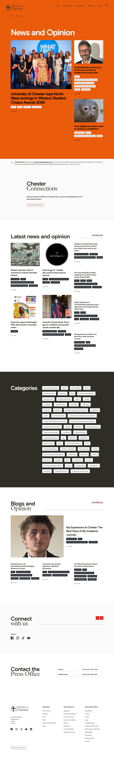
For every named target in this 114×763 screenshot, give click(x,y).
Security (87, 741)
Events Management (58, 416)
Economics (47, 410)
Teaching (88, 460)
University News (36, 107)
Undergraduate (33, 285)
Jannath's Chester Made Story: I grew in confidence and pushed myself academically (56, 325)
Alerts (44, 726)
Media (59, 443)
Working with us (89, 738)
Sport (67, 460)
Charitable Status (89, 723)
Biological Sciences (79, 132)
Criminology (85, 404)
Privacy (87, 717)
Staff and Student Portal (49, 723)
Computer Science (60, 404)
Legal (86, 720)
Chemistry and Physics (64, 399)
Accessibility (88, 711)
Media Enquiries (69, 674)
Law (63, 438)
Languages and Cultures (50, 438)
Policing (95, 449)
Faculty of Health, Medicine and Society (84, 83)
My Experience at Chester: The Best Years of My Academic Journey (85, 336)
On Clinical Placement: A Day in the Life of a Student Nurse (85, 565)
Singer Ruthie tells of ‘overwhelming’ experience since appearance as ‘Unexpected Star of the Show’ (86, 305)
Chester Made (62, 331)
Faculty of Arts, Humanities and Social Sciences (85, 79)
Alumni (76, 280)
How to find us (46, 711)
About (17, 16)
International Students (70, 714)
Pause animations (18, 747)
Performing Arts (84, 319)
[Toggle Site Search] (107, 5)
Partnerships (88, 735)
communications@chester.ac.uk (42, 162)
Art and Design (15, 279)
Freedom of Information (91, 726)
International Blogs (80, 432)
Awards (13, 107)
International (27, 107)
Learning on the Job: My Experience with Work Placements (51, 566)
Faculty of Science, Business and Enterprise (85, 86)
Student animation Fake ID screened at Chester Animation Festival (24, 273)
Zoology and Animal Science (80, 471)
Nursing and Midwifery (50, 449)
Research (77, 89)
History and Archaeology (51, 432)
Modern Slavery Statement (92, 729)
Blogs (88, 342)
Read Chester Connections (35, 205)
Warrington (14, 331)
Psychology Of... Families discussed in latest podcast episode (54, 273)
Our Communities (69, 729)
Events (44, 720)
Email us (69, 669)
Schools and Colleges (70, 720)
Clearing (86, 399)
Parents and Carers (69, 717)
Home (12, 16)
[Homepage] (14, 8)
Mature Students (48, 443)
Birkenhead (62, 393)
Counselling (73, 404)
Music (76, 319)
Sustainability (77, 460)
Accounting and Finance (51, 388)
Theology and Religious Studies (53, 465)
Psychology (46, 282)
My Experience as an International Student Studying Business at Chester (22, 566)
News (23, 16)
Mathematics (83, 438)
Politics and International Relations (53, 454)
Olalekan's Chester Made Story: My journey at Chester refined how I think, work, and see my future (86, 247)
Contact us (45, 714)
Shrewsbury (47, 460)
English (89, 280)
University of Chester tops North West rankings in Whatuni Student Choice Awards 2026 (38, 98)
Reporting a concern (69, 732)
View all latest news (97, 235)
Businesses (67, 726)
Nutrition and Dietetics (68, 449)
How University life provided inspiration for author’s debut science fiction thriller (85, 274)
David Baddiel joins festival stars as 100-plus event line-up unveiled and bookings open (87, 70)
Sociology (58, 460)
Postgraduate (72, 454)
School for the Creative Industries (19, 285)
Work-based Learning (61, 471)
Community (47, 404)
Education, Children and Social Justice (76, 410)
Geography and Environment (52, 427)
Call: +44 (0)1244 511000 (92, 674)
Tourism (68, 465)
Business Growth (48, 399)
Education (57, 410)
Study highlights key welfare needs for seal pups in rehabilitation (88, 127)
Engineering (94, 410)
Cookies (87, 714)
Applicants (67, 711)
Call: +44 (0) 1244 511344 (92, 669)
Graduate (68, 334)
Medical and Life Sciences (73, 443)
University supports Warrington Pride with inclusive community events (24, 325)
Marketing (72, 438)
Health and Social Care (92, 427)
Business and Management (49, 331)
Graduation (78, 427)
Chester (19, 107)
